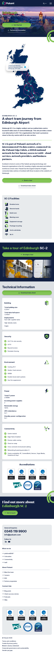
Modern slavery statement (10, 646)
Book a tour (27, 180)
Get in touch (9, 513)
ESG (4, 578)
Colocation (6, 556)
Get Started (16, 25)
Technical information (17, 30)
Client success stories (10, 594)
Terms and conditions (9, 641)
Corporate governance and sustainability (15, 648)
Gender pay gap (7, 650)
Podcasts (6, 597)
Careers (6, 575)
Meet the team (8, 572)
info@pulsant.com (12, 535)
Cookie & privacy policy (9, 643)
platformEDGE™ (8, 553)
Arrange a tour (27, 254)
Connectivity (7, 559)
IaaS (4, 562)
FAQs (4, 600)
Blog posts (6, 591)
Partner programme (9, 581)
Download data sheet (27, 186)
